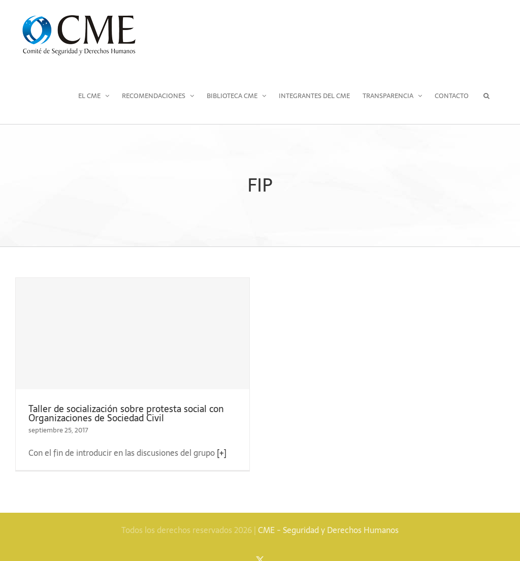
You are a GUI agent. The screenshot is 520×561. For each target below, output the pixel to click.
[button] (486, 95)
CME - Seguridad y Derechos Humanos (328, 530)
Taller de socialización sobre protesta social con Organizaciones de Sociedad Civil (126, 413)
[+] (221, 452)
